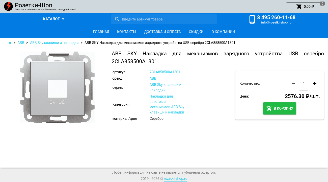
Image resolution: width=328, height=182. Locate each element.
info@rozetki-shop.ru (276, 22)
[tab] (101, 32)
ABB (20, 43)
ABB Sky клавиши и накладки (54, 43)
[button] (305, 7)
